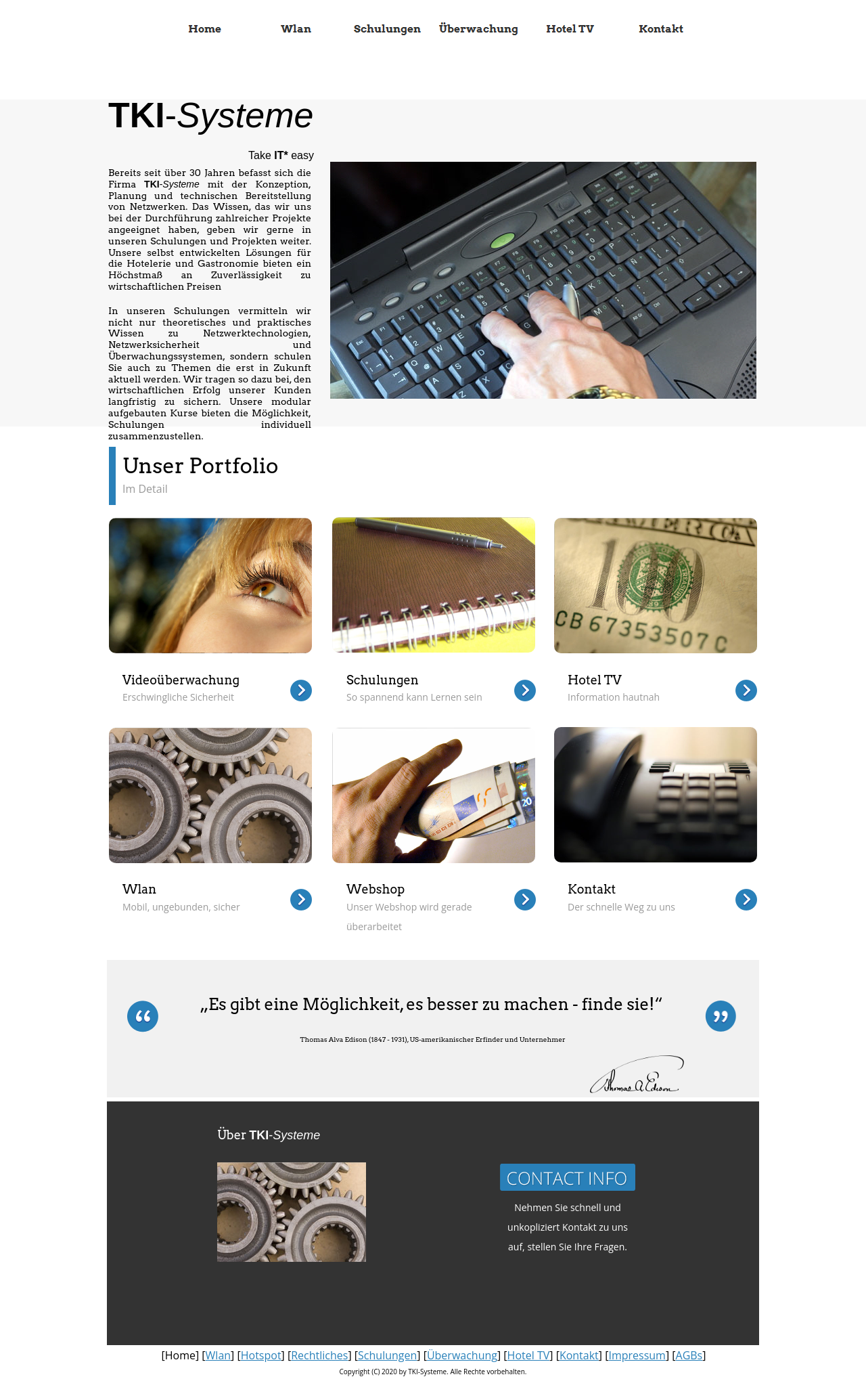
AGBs (689, 1355)
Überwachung (462, 1355)
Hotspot (261, 1355)
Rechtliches (319, 1355)
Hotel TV (528, 1355)
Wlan (218, 1355)
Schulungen (387, 1355)
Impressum (636, 1355)
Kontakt (579, 1355)
